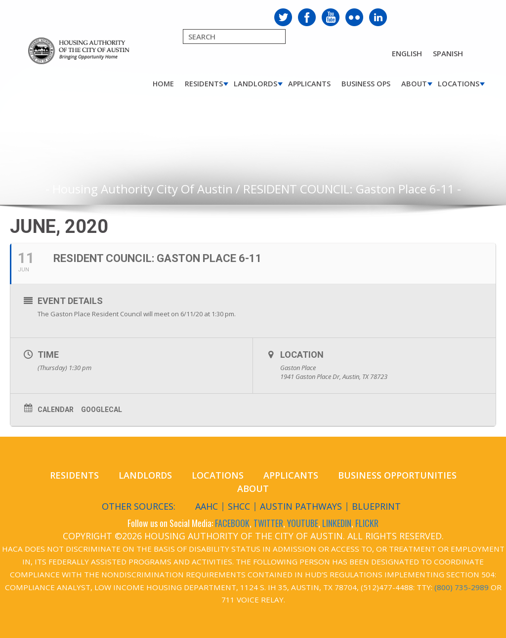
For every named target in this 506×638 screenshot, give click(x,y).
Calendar (56, 409)
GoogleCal (101, 409)
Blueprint (376, 506)
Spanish (448, 53)
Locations (458, 83)
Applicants (309, 83)
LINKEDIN (336, 523)
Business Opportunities (397, 475)
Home (163, 83)
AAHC (206, 506)
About (414, 83)
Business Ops (365, 83)
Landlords (255, 83)
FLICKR (367, 523)
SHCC (239, 506)
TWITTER (268, 523)
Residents (204, 83)
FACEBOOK (232, 523)
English (407, 53)
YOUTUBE (302, 523)
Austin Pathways (301, 506)
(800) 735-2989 (461, 587)
